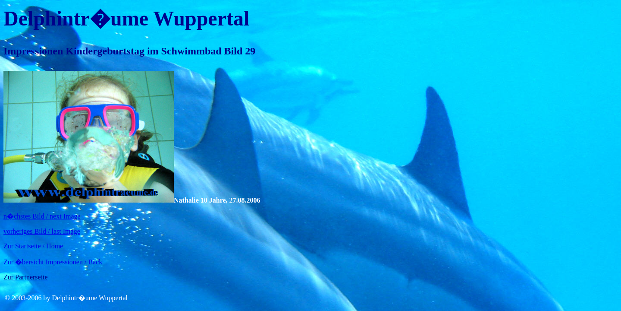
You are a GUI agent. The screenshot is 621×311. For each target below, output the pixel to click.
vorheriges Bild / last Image (41, 231)
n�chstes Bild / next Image (42, 216)
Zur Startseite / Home (33, 246)
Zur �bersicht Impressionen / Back (52, 262)
